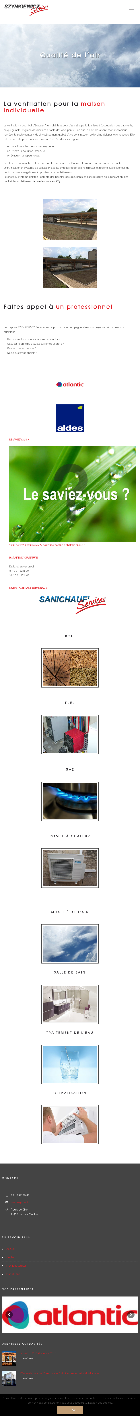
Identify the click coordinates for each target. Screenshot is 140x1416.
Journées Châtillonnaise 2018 (38, 1353)
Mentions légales (16, 1265)
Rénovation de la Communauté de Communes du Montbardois (60, 1373)
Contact (10, 1257)
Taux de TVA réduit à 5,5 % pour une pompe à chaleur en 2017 (47, 545)
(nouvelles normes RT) (46, 181)
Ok (74, 1410)
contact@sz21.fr (20, 1202)
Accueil (10, 1248)
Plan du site (13, 1274)
